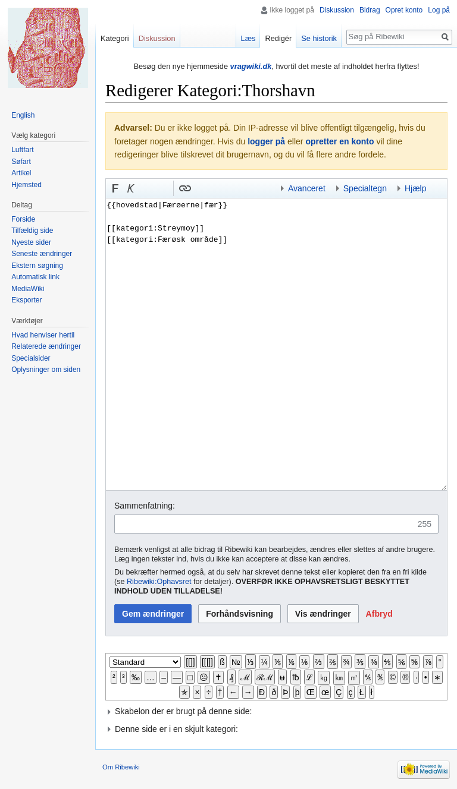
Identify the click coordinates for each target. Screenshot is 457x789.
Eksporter (26, 300)
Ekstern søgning (37, 265)
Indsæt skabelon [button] (200, 188)
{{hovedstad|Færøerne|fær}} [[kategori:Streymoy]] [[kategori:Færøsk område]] (276, 344)
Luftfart (22, 150)
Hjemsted (26, 185)
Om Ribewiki (121, 767)
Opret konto (404, 10)
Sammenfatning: (144, 505)
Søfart (21, 161)
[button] (115, 188)
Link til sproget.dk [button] (162, 188)
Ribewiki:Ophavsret (159, 581)
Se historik (319, 38)
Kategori (115, 38)
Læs (248, 38)
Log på (439, 10)
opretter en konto (339, 141)
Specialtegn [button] (365, 188)
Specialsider (30, 358)
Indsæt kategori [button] (262, 188)
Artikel (21, 173)
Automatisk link (35, 277)
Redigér (278, 38)
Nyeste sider (31, 242)
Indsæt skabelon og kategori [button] (247, 188)
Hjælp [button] (416, 188)
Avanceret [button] (306, 188)
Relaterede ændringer (46, 346)
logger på (266, 141)
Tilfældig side (32, 230)
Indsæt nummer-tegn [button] (146, 188)
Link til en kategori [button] (231, 188)
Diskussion (337, 10)
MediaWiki (27, 289)
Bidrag (369, 10)
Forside (23, 219)
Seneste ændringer (41, 254)
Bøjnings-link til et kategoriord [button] (216, 188)
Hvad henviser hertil (42, 335)
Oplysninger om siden (45, 369)
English (23, 115)
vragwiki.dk (251, 66)
